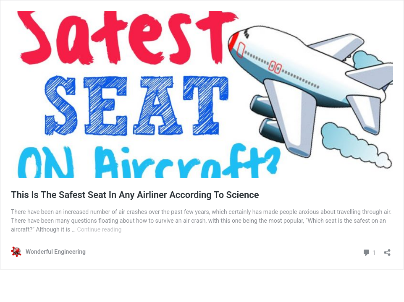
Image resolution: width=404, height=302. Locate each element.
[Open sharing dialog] (387, 249)
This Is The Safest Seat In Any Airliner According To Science (135, 195)
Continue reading (99, 229)
